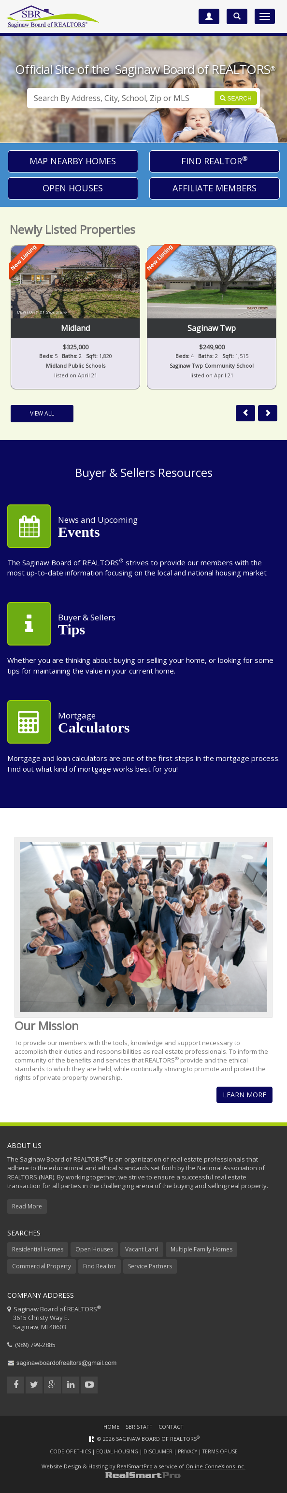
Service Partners (150, 1266)
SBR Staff (139, 1426)
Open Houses (73, 188)
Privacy (187, 1451)
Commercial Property (41, 1266)
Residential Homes (37, 1249)
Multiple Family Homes (201, 1249)
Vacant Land (141, 1249)
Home (111, 1426)
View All (42, 413)
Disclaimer (158, 1451)
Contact (171, 1426)
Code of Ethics (70, 1451)
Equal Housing (117, 1451)
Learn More (244, 1094)
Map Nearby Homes (72, 161)
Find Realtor (214, 160)
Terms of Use (220, 1451)
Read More (27, 1206)
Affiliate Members (214, 188)
